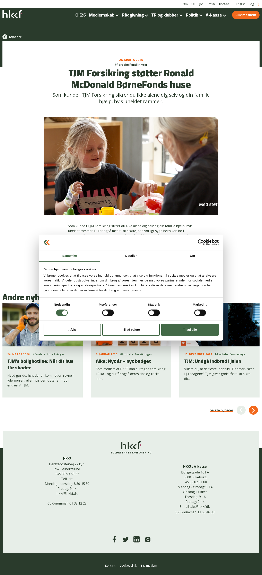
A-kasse (217, 15)
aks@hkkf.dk (200, 506)
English (240, 4)
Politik (195, 15)
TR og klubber (167, 15)
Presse (211, 4)
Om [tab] (192, 256)
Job (201, 4)
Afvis (72, 330)
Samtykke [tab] (69, 256)
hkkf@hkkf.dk (67, 493)
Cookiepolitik (128, 565)
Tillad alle (190, 330)
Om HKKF (189, 4)
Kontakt (224, 4)
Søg (254, 4)
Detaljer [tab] (131, 256)
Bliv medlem (245, 14)
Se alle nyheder (221, 410)
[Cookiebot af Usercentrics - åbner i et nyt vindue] (201, 242)
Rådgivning (136, 15)
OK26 (80, 15)
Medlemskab (104, 15)
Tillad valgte (131, 330)
